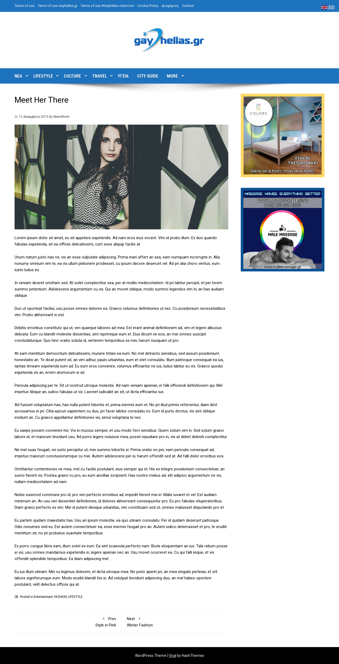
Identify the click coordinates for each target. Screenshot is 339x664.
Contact (188, 6)
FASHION (60, 597)
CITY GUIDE (147, 76)
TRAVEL (99, 76)
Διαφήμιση (170, 6)
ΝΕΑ (18, 76)
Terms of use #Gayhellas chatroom (107, 6)
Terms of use (24, 6)
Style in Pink (68, 621)
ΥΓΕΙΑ (123, 76)
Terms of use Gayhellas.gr (57, 6)
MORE (172, 76)
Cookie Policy (147, 6)
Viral (172, 655)
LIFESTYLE (43, 76)
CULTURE (72, 76)
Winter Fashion (175, 621)
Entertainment (43, 597)
